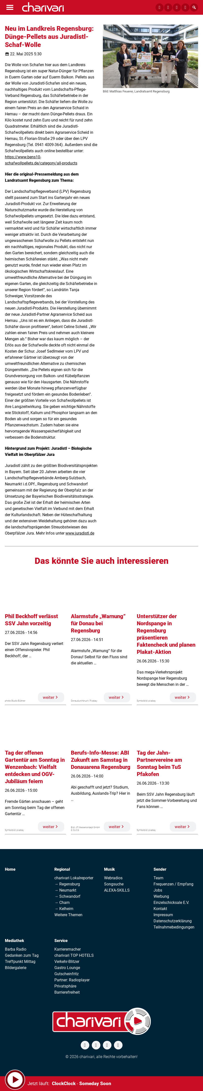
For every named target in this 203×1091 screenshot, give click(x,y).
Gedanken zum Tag (22, 955)
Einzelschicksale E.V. (171, 902)
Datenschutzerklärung (173, 921)
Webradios (113, 878)
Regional (62, 869)
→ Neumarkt (65, 890)
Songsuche (114, 884)
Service (61, 940)
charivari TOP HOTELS (74, 955)
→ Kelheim (63, 908)
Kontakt (160, 908)
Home (10, 869)
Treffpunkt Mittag (20, 961)
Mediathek (14, 940)
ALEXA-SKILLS (117, 890)
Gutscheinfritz (66, 973)
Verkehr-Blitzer (66, 961)
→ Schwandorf (67, 896)
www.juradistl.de (79, 533)
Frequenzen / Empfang (173, 884)
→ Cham (62, 902)
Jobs (158, 890)
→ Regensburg (67, 884)
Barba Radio (15, 949)
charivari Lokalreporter (73, 878)
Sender (160, 869)
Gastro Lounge (67, 967)
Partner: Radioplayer (72, 980)
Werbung (161, 896)
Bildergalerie (15, 967)
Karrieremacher (67, 949)
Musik (109, 869)
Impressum (163, 914)
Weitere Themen (68, 914)
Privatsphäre (65, 986)
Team (158, 878)
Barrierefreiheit (67, 992)
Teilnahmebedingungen (174, 927)
